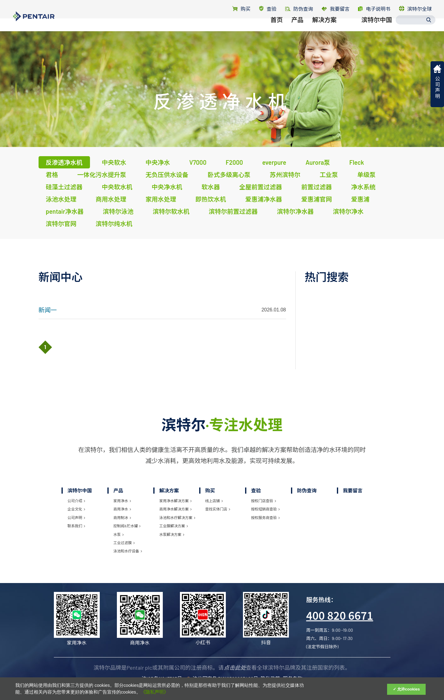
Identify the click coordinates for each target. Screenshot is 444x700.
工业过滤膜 (124, 542)
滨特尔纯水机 (114, 223)
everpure (274, 162)
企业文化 (76, 509)
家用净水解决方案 (175, 501)
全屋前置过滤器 (260, 186)
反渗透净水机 (64, 162)
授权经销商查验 (265, 509)
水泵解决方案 (171, 534)
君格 (52, 174)
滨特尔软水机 (171, 211)
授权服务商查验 (265, 517)
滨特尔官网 (61, 223)
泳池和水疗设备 (128, 551)
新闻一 (48, 310)
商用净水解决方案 (175, 509)
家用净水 (122, 501)
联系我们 (76, 526)
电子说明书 (374, 9)
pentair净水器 (65, 211)
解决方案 (324, 29)
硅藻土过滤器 (64, 186)
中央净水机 (167, 186)
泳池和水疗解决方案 (177, 517)
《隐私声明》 (154, 692)
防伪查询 (307, 490)
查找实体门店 (217, 509)
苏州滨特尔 (285, 174)
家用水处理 (161, 199)
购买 (241, 9)
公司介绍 (76, 501)
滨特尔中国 (376, 29)
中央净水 (158, 162)
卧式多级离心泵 (229, 174)
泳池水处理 (61, 199)
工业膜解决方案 (173, 526)
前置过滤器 (316, 186)
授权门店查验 (263, 501)
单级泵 (366, 174)
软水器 (211, 186)
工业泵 (329, 174)
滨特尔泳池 (118, 211)
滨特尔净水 (348, 211)
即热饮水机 (211, 199)
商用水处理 (111, 199)
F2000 (234, 162)
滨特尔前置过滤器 (233, 211)
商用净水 (122, 509)
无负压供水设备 (167, 174)
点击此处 (235, 667)
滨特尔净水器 (295, 211)
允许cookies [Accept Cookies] (408, 689)
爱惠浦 (360, 199)
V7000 (198, 162)
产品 (297, 29)
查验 (268, 9)
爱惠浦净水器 (263, 199)
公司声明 (76, 517)
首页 (277, 29)
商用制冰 (122, 517)
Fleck (356, 162)
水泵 (119, 534)
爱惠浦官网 (316, 199)
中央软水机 (117, 186)
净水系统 (363, 186)
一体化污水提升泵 (101, 174)
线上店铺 (214, 501)
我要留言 (335, 9)
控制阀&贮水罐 (127, 526)
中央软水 (114, 162)
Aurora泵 (317, 162)
